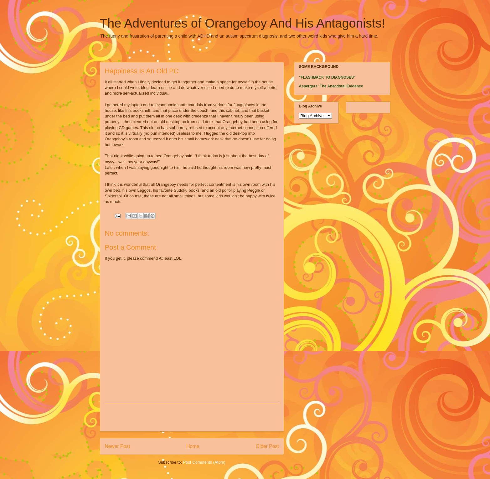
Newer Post (117, 446)
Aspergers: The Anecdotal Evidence (331, 86)
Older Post (267, 446)
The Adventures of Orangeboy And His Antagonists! (242, 23)
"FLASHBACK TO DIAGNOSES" (327, 77)
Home (192, 446)
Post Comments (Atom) (204, 462)
